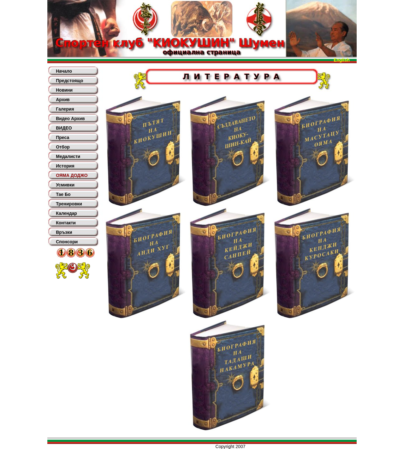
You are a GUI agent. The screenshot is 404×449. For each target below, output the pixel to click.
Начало (64, 71)
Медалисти (68, 156)
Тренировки (69, 203)
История (65, 165)
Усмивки (65, 184)
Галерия (65, 109)
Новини (64, 90)
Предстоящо (69, 80)
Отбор (63, 146)
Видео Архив (70, 118)
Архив (62, 99)
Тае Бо (63, 194)
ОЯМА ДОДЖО (71, 175)
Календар (66, 213)
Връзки (64, 232)
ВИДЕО (64, 127)
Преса (62, 137)
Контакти (66, 222)
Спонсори (67, 241)
